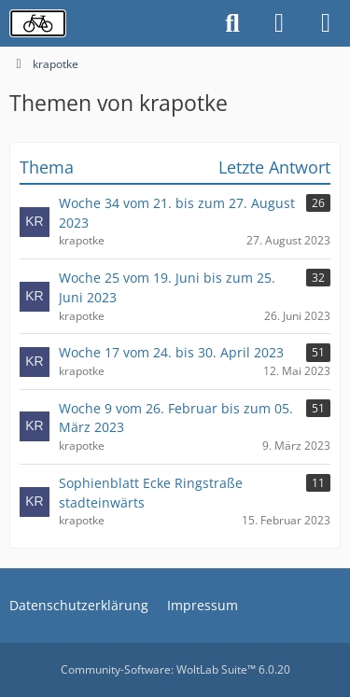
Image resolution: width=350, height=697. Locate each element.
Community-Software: (175, 669)
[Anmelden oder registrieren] (279, 23)
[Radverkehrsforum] (38, 23)
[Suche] (232, 23)
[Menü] (325, 23)
